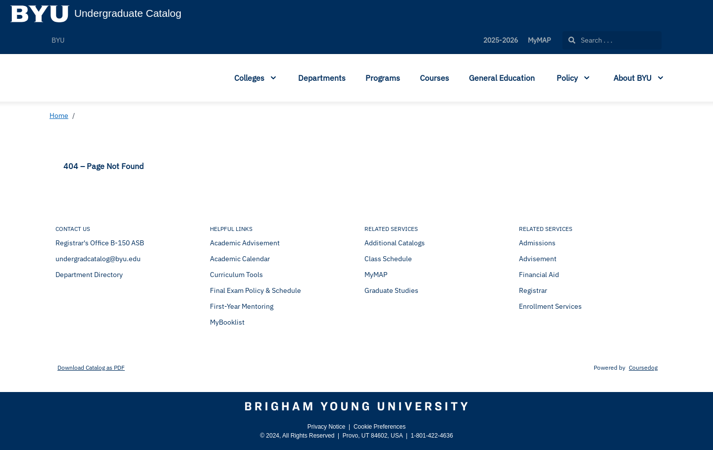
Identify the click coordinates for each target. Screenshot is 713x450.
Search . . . (590, 40)
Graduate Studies (391, 290)
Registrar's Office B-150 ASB (99, 242)
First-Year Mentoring (241, 306)
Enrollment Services (550, 306)
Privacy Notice (326, 426)
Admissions (537, 242)
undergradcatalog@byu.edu (98, 258)
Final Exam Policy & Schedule (255, 290)
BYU (57, 40)
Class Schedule (388, 258)
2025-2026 (500, 40)
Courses (434, 78)
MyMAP (539, 40)
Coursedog (643, 367)
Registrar (533, 290)
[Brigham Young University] (356, 406)
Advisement (538, 258)
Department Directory (89, 274)
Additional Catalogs (394, 242)
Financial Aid (539, 274)
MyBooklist (227, 322)
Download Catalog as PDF (91, 367)
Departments (322, 78)
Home (59, 115)
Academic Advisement (245, 242)
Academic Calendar (240, 258)
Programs (382, 78)
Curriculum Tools (236, 274)
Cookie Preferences (380, 426)
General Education (502, 78)
